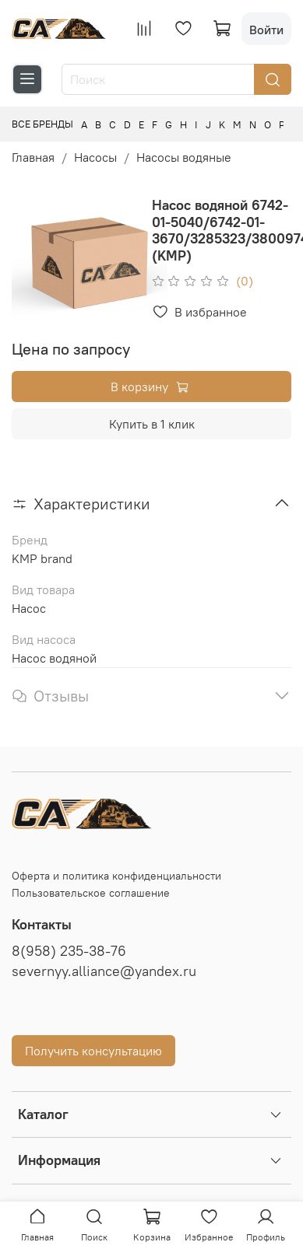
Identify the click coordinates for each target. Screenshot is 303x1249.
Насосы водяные (183, 157)
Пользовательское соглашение (91, 893)
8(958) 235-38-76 (69, 951)
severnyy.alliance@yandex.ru (104, 971)
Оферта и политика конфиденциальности (116, 876)
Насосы (95, 157)
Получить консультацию (93, 1050)
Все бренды (42, 123)
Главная (33, 157)
